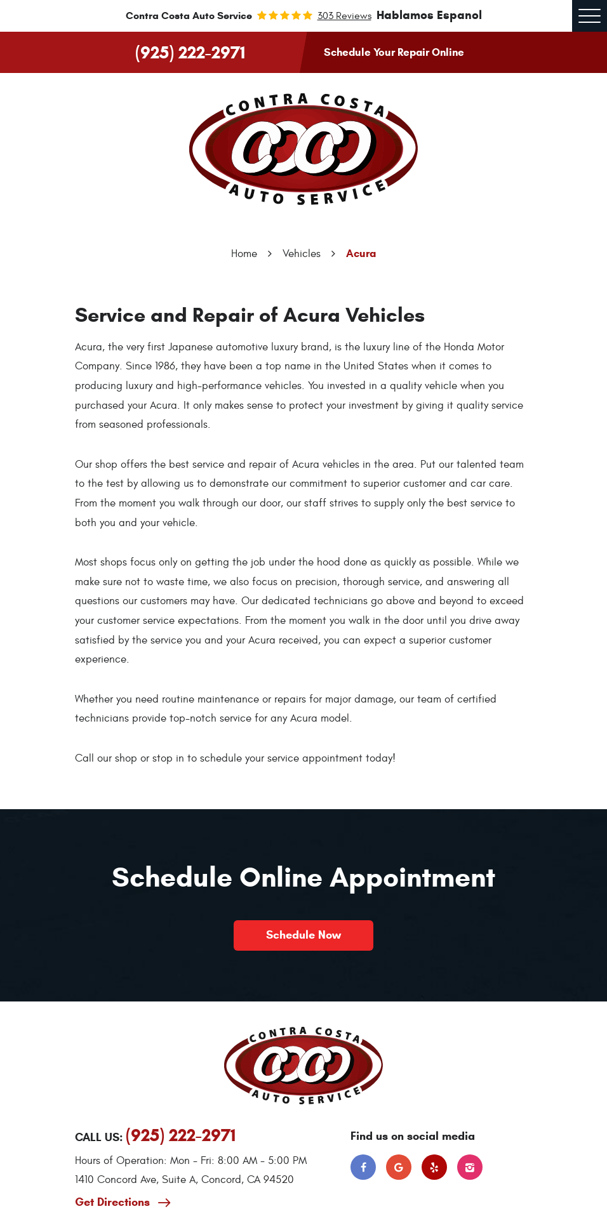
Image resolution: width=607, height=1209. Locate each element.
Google (398, 1167)
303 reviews (344, 16)
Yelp (434, 1167)
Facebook (363, 1167)
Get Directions (114, 1202)
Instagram (470, 1167)
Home (244, 254)
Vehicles (302, 254)
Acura (361, 253)
